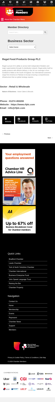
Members (12, 330)
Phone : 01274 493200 (12, 101)
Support (12, 326)
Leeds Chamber (15, 263)
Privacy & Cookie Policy (16, 357)
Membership (14, 309)
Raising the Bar (15, 283)
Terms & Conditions (32, 357)
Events (11, 313)
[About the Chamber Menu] (27, 19)
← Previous (6, 134)
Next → (50, 138)
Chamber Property (16, 287)
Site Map (43, 357)
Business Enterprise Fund (19, 275)
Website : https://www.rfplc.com (17, 104)
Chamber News (15, 322)
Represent (13, 318)
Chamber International (17, 271)
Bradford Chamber (16, 259)
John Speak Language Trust (20, 279)
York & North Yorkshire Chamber (21, 267)
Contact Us (13, 301)
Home (11, 305)
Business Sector (21, 41)
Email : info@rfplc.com (12, 108)
